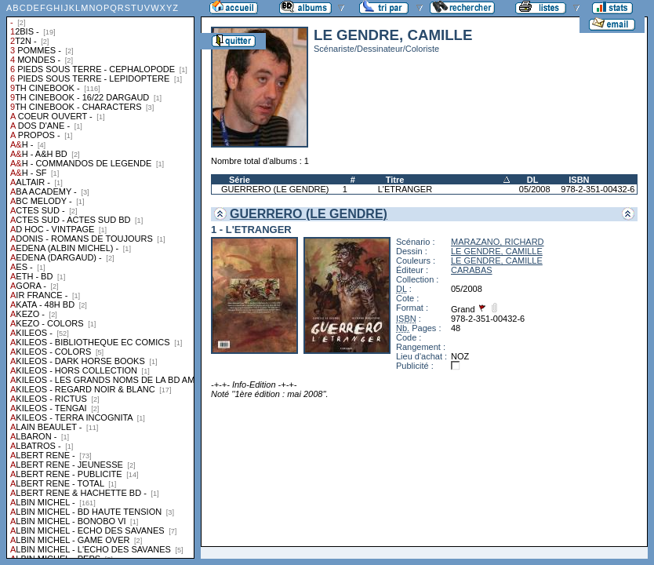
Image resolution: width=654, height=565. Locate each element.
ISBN (579, 179)
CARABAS (471, 270)
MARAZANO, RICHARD (497, 241)
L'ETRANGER (405, 189)
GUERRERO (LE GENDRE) (275, 189)
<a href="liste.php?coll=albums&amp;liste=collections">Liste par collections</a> (100, 279)
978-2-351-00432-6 (597, 189)
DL (533, 179)
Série (239, 179)
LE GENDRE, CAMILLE (497, 251)
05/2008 (534, 189)
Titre (395, 179)
